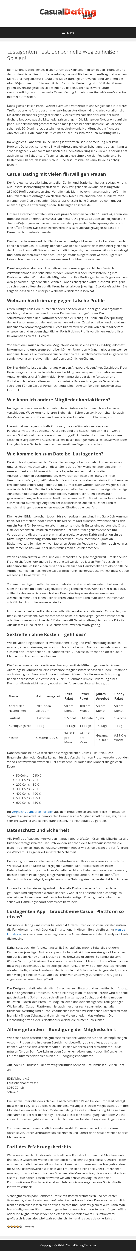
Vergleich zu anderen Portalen (32, 812)
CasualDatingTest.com (81, 1245)
